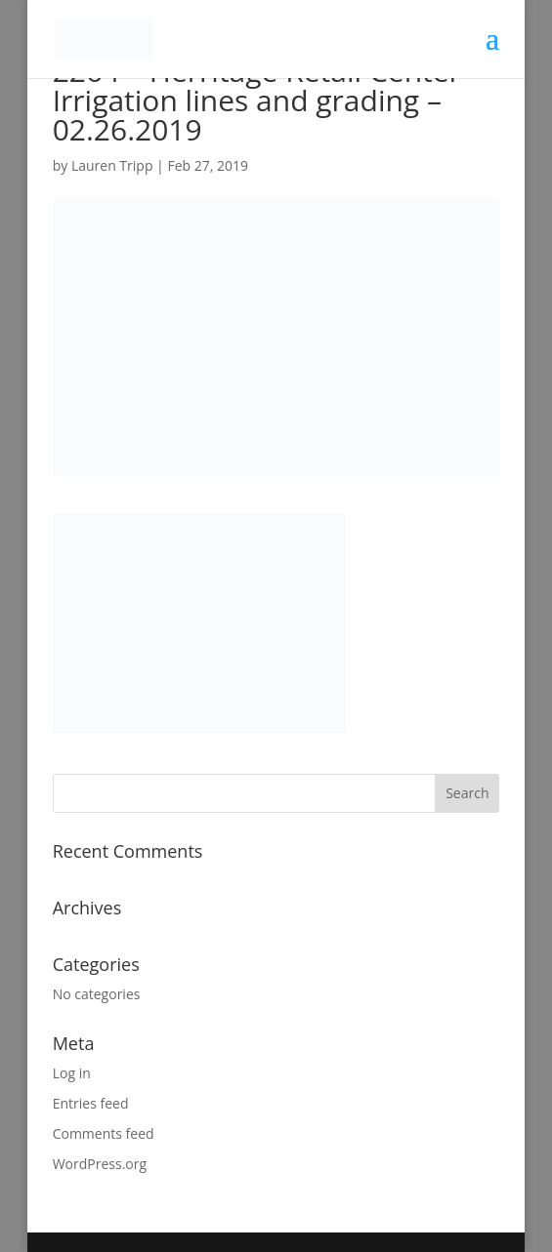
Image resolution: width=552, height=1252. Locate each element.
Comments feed (103, 1133)
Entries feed (91, 1103)
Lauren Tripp (112, 165)
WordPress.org (100, 1163)
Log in (72, 1073)
